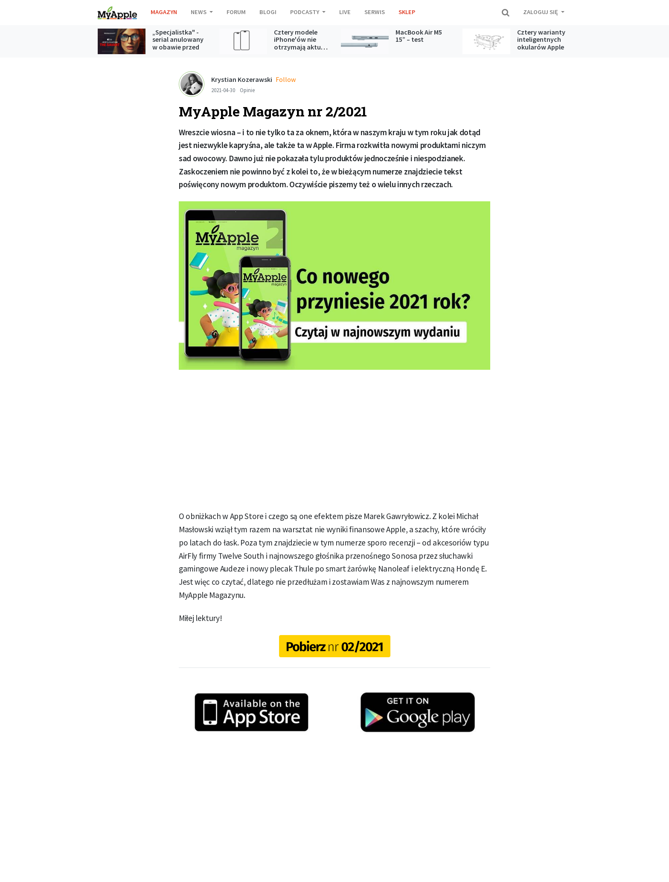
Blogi (267, 12)
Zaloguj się (541, 12)
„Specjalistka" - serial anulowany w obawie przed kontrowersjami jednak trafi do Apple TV (178, 51)
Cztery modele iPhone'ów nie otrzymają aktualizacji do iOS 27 (308, 43)
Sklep (406, 12)
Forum (236, 12)
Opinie (247, 90)
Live (345, 12)
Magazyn (164, 12)
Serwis (374, 12)
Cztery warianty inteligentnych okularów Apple (541, 39)
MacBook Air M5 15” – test (419, 36)
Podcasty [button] (305, 12)
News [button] (199, 12)
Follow (286, 79)
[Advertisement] (334, 439)
